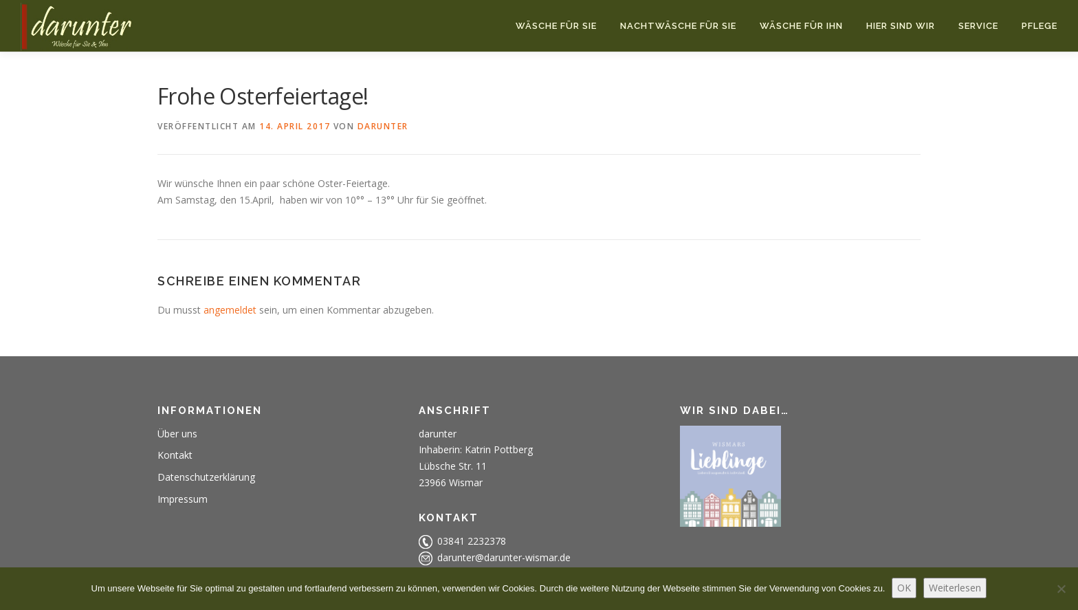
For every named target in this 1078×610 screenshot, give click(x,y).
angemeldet (230, 309)
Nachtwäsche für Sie (678, 26)
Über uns (177, 433)
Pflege (1039, 26)
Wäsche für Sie (556, 26)
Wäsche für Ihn (801, 26)
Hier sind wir (900, 26)
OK (904, 587)
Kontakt (174, 454)
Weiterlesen (955, 587)
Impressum (182, 498)
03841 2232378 (471, 540)
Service (978, 26)
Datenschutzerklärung (206, 476)
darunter (383, 126)
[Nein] (1061, 589)
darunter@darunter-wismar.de (504, 557)
